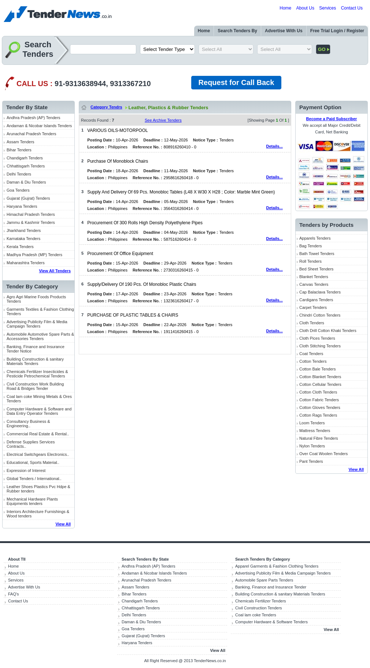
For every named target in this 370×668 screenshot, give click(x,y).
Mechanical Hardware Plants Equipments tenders (32, 501)
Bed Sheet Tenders (316, 269)
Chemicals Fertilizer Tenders (260, 601)
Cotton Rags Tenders (318, 415)
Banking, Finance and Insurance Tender (270, 587)
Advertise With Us (284, 30)
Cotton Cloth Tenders (318, 392)
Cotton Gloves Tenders (319, 407)
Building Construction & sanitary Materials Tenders (35, 361)
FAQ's (13, 594)
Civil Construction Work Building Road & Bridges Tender (35, 386)
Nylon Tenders (312, 446)
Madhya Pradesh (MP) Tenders (34, 254)
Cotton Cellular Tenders (320, 384)
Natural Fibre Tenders (318, 438)
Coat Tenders (311, 353)
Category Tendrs (106, 107)
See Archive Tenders (163, 120)
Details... (274, 146)
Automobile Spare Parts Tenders (264, 580)
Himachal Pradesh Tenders (31, 214)
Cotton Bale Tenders (317, 369)
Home (285, 8)
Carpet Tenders (313, 307)
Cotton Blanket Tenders (320, 376)
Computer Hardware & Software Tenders (271, 622)
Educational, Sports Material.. (33, 462)
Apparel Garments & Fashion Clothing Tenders (276, 566)
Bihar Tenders (19, 150)
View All (63, 524)
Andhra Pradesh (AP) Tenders (33, 117)
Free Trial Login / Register (337, 30)
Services (327, 8)
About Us (305, 8)
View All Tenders (55, 271)
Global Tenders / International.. (34, 478)
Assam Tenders (20, 142)
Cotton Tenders (312, 361)
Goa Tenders (18, 190)
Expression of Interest (26, 470)
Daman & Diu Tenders (26, 182)
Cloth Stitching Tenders (320, 346)
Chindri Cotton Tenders (319, 315)
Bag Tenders (310, 246)
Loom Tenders (312, 423)
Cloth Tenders (311, 323)
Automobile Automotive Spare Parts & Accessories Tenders (40, 336)
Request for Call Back (236, 82)
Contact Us (352, 8)
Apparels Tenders (314, 238)
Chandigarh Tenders (25, 158)
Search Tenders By (237, 30)
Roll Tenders (310, 261)
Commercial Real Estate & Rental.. (38, 434)
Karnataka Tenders (23, 238)
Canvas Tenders (313, 284)
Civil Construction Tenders (258, 608)
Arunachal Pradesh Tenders (31, 134)
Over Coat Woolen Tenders (323, 453)
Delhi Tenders (19, 174)
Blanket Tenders (313, 276)
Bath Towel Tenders (316, 253)
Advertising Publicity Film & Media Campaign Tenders (37, 324)
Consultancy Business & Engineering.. (28, 423)
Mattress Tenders (314, 430)
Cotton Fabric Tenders (319, 400)
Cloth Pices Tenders (317, 338)
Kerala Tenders (20, 246)
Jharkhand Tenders (24, 230)
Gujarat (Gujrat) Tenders (28, 198)
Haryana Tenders (22, 206)
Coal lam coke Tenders (255, 615)
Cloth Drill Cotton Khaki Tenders (327, 330)
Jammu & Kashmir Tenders (31, 222)
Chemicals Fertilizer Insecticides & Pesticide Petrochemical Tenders (37, 373)
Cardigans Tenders (316, 300)
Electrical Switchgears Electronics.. (38, 454)
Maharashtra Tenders (26, 263)
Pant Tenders (311, 461)
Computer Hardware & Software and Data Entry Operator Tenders (39, 411)
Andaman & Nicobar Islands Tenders (39, 125)
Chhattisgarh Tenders (26, 166)
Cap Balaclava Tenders (320, 292)
